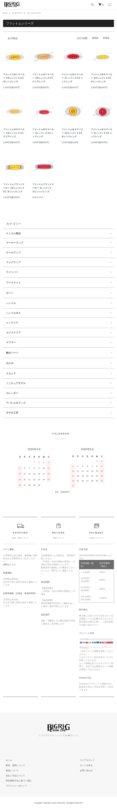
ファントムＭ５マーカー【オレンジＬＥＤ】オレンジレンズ (101, 78)
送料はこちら (9, 564)
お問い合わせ (83, 770)
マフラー (11, 342)
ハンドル (11, 303)
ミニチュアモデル (16, 383)
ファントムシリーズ (38, 13)
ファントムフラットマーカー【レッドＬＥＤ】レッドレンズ (43, 188)
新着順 (106, 38)
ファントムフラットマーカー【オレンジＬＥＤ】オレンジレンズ (13, 188)
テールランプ (13, 252)
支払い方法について (12, 775)
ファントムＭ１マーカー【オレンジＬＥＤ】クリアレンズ (43, 78)
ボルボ (9, 363)
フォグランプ (13, 262)
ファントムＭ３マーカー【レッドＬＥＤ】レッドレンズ (101, 133)
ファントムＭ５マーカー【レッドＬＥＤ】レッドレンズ (43, 133)
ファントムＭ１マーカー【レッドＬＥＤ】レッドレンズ (72, 78)
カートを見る (83, 765)
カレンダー (12, 393)
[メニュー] (109, 4)
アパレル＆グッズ (16, 402)
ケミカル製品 (13, 233)
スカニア (11, 373)
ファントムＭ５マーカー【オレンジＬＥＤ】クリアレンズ (13, 133)
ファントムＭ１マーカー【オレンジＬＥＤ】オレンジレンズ (13, 78)
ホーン (9, 293)
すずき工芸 (12, 412)
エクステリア (13, 332)
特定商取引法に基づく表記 (16, 780)
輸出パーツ (12, 352)
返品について (9, 770)
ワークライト (13, 282)
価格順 (95, 38)
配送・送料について (12, 765)
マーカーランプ (19, 13)
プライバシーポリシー (13, 786)
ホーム (6, 13)
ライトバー (12, 272)
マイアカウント (84, 760)
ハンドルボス (13, 313)
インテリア (12, 322)
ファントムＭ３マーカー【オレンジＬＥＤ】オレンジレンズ (72, 133)
